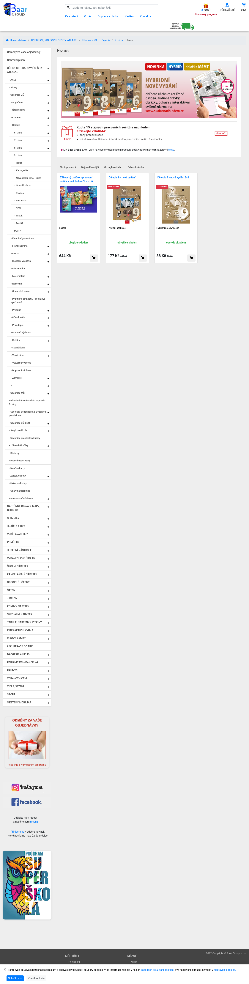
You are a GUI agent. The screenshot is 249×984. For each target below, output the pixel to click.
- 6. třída (17, 132)
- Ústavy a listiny (18, 483)
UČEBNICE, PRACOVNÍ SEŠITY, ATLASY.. (54, 40)
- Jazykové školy (18, 430)
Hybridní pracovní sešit (168, 228)
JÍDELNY (12, 598)
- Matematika (18, 276)
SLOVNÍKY (13, 518)
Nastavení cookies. (225, 969)
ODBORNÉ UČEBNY (18, 582)
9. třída (119, 40)
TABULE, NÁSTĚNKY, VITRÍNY (24, 622)
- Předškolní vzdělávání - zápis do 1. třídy (27, 402)
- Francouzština (19, 245)
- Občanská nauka (20, 291)
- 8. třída (17, 147)
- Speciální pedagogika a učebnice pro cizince (27, 413)
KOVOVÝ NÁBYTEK (18, 606)
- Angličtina (17, 102)
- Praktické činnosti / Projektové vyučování (28, 300)
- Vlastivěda (17, 355)
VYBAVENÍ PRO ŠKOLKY (21, 558)
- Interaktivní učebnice (21, 498)
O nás (87, 16)
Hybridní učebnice (117, 228)
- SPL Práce (21, 200)
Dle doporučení (67, 167)
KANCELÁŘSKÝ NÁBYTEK (22, 574)
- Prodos (19, 193)
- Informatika (18, 268)
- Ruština (16, 340)
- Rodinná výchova (21, 332)
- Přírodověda (18, 317)
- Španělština (18, 347)
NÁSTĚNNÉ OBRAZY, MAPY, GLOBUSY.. (23, 508)
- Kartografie (21, 170)
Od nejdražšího (136, 167)
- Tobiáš (19, 223)
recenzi (34, 821)
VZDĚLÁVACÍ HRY (17, 534)
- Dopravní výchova (21, 370)
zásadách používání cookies (157, 969)
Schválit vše (15, 978)
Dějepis (106, 40)
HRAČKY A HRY (16, 526)
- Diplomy (14, 453)
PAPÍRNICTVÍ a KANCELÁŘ (23, 662)
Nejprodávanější (90, 167)
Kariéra (129, 16)
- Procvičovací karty (19, 460)
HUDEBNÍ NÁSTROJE (19, 550)
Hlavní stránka (16, 40)
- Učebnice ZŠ (16, 94)
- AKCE (12, 79)
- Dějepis (15, 125)
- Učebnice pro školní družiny (24, 438)
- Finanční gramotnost (23, 238)
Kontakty (145, 16)
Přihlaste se (17, 831)
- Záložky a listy (17, 475)
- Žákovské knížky (18, 445)
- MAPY (17, 230)
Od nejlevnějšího (113, 167)
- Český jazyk (18, 110)
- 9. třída (17, 155)
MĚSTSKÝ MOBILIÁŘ (19, 702)
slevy (171, 149)
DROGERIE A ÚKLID (18, 654)
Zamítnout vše (36, 978)
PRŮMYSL (13, 670)
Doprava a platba (108, 16)
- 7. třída (17, 140)
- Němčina (16, 283)
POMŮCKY (13, 542)
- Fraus (18, 162)
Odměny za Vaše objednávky (23, 52)
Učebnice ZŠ (89, 40)
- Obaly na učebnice (19, 490)
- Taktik (19, 215)
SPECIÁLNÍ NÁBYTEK (19, 614)
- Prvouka (16, 310)
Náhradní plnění (16, 60)
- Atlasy (13, 87)
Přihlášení (74, 961)
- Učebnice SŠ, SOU (19, 423)
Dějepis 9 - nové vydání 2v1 (173, 177)
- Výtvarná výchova (21, 362)
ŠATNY (11, 590)
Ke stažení (71, 16)
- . (12, 385)
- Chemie (16, 117)
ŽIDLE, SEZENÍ (15, 686)
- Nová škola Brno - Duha (28, 178)
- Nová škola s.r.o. (24, 185)
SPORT (11, 694)
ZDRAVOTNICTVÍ (17, 678)
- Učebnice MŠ (17, 393)
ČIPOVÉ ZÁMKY (16, 638)
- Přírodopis (17, 325)
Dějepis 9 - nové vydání (122, 177)
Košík (134, 961)
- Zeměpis (16, 377)
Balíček (62, 228)
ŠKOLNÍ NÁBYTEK (17, 566)
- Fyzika (15, 253)
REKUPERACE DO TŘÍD (20, 646)
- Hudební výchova (21, 261)
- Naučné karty (17, 468)
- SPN (18, 208)
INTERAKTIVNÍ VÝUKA (20, 630)
